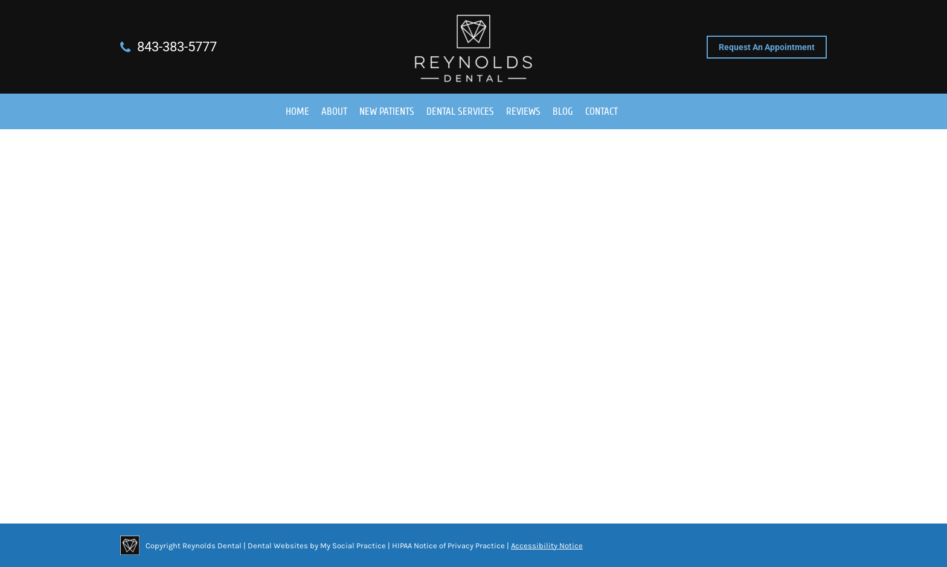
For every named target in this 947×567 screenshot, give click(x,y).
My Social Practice (352, 545)
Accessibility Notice (547, 545)
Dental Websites (278, 545)
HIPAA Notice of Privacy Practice (448, 545)
